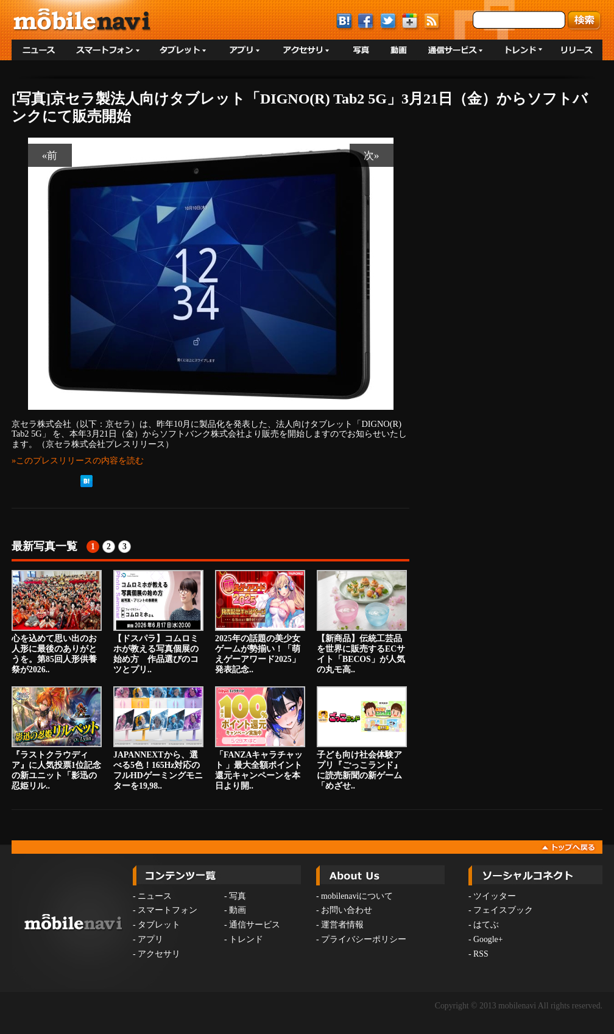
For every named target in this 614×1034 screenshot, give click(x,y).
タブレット (159, 924)
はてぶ (486, 924)
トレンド (246, 939)
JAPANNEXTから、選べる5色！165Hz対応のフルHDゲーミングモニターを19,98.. (158, 738)
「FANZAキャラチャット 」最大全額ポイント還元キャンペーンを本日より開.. (260, 738)
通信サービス (254, 924)
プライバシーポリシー (363, 939)
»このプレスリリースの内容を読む (78, 460)
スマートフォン (167, 910)
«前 (50, 155)
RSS (481, 953)
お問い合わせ (346, 910)
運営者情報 (342, 924)
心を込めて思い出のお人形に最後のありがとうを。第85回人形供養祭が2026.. (57, 622)
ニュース (155, 896)
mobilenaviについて (357, 896)
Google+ (488, 939)
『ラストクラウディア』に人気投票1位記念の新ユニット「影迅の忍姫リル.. (57, 738)
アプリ (150, 939)
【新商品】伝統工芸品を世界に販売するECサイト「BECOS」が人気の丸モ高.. (362, 622)
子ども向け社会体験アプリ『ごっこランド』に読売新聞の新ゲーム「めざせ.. (362, 738)
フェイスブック (503, 910)
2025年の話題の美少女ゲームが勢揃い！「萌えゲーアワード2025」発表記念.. (260, 622)
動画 (237, 910)
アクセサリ (159, 953)
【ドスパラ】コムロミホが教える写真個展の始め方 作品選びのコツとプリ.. (158, 622)
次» (371, 155)
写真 (237, 896)
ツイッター (494, 896)
